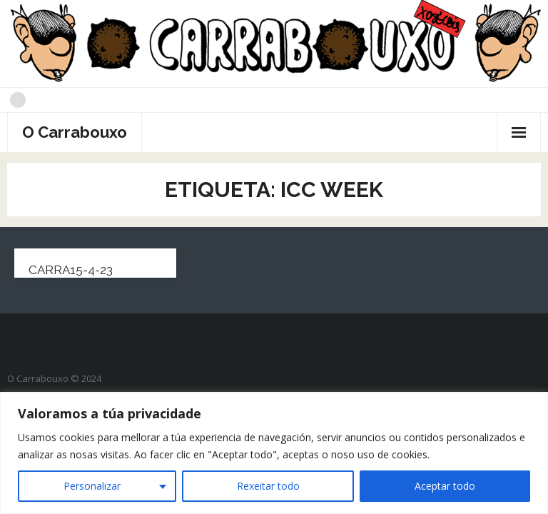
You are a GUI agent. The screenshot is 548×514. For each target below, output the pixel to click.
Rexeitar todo (268, 486)
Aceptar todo (445, 486)
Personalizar (92, 486)
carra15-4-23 (71, 270)
